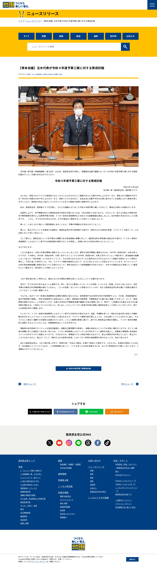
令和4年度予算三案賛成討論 (82, 370)
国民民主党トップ (26, 463)
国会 (78, 36)
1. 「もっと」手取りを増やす (31, 473)
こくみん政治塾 (65, 489)
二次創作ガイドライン (123, 503)
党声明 (113, 36)
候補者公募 (63, 483)
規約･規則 (64, 506)
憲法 (22, 512)
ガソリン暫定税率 (37, 74)
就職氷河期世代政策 (27, 498)
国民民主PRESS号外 (98, 494)
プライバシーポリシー (123, 506)
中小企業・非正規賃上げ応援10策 (33, 501)
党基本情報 (63, 495)
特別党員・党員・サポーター (126, 467)
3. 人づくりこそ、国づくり (30, 480)
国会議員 (63, 467)
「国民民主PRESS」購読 (124, 471)
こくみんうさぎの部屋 (98, 500)
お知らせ (130, 36)
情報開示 (63, 520)
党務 (44, 36)
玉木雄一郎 (52, 74)
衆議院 (59, 74)
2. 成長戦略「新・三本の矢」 (31, 477)
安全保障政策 (25, 515)
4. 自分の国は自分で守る (29, 484)
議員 (60, 463)
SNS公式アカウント (122, 478)
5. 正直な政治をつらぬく (29, 487)
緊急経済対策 (25, 505)
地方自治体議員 (66, 471)
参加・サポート (120, 463)
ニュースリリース (96, 469)
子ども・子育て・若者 (28, 508)
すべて (27, 36)
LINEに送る (91, 414)
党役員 (62, 513)
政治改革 (23, 522)
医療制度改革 (25, 494)
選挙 (96, 36)
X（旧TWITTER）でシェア (40, 414)
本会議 (46, 74)
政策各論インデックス (28, 491)
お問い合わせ (94, 463)
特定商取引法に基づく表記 (125, 510)
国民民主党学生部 (122, 497)
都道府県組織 (65, 509)
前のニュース (30, 386)
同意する (132, 559)
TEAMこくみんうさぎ (123, 487)
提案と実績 (24, 526)
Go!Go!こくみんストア (124, 484)
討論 (63, 74)
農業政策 (23, 519)
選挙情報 (62, 476)
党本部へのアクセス (67, 517)
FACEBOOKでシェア (65, 414)
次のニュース (127, 386)
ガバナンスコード (66, 502)
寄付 (117, 474)
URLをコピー (117, 414)
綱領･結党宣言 (65, 499)
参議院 (77, 467)
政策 (61, 36)
